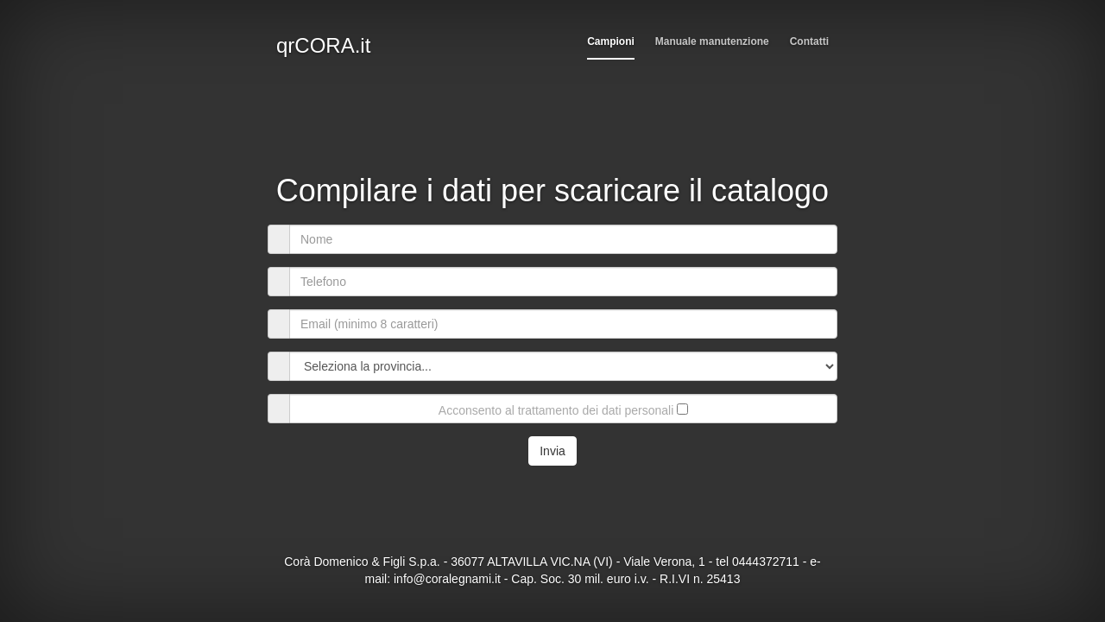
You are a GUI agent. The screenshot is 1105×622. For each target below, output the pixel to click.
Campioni (611, 41)
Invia (552, 451)
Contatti (809, 41)
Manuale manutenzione (712, 41)
